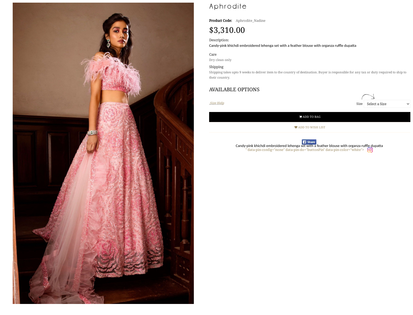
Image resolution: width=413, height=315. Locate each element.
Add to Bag (310, 117)
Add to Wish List (309, 127)
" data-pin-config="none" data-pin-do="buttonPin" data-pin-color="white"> (305, 150)
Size (359, 104)
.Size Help (216, 103)
